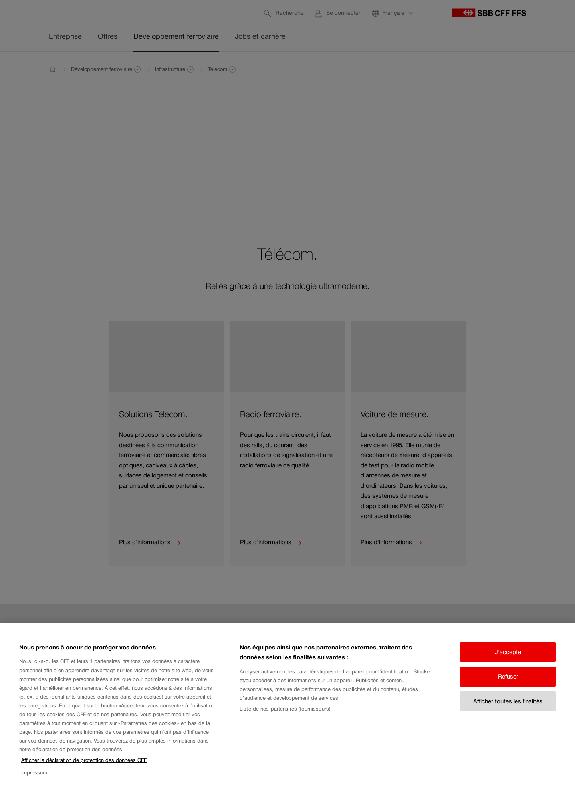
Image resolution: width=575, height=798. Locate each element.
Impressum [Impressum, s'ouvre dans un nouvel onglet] (34, 779)
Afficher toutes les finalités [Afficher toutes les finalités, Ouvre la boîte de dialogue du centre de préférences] (508, 708)
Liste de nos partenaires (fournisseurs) (285, 716)
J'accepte (508, 658)
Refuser (508, 683)
